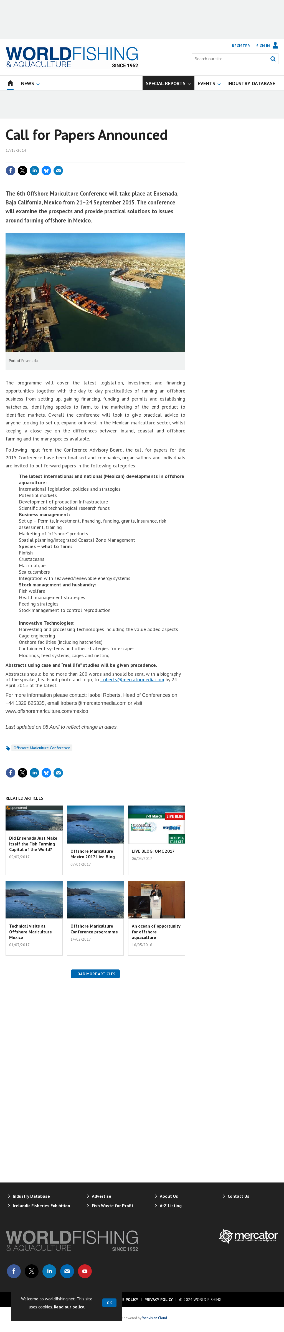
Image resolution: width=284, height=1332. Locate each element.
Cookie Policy (124, 1299)
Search (272, 58)
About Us (169, 1196)
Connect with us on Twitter (31, 1271)
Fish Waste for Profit (112, 1205)
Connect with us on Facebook (14, 1271)
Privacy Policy (158, 1299)
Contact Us (238, 1196)
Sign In (263, 46)
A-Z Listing (171, 1205)
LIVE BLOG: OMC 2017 (153, 851)
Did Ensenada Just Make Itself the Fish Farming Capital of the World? (33, 843)
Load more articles (95, 973)
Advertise (101, 1196)
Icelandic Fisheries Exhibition (41, 1205)
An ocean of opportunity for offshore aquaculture (156, 931)
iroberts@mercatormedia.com (132, 679)
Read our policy (69, 1307)
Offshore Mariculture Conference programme (94, 928)
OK (109, 1302)
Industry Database (31, 1196)
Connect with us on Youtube (85, 1271)
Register (241, 46)
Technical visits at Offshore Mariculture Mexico (30, 931)
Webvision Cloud (154, 1318)
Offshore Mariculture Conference (42, 747)
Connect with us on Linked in (49, 1271)
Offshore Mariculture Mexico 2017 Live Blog (92, 853)
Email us (67, 1271)
